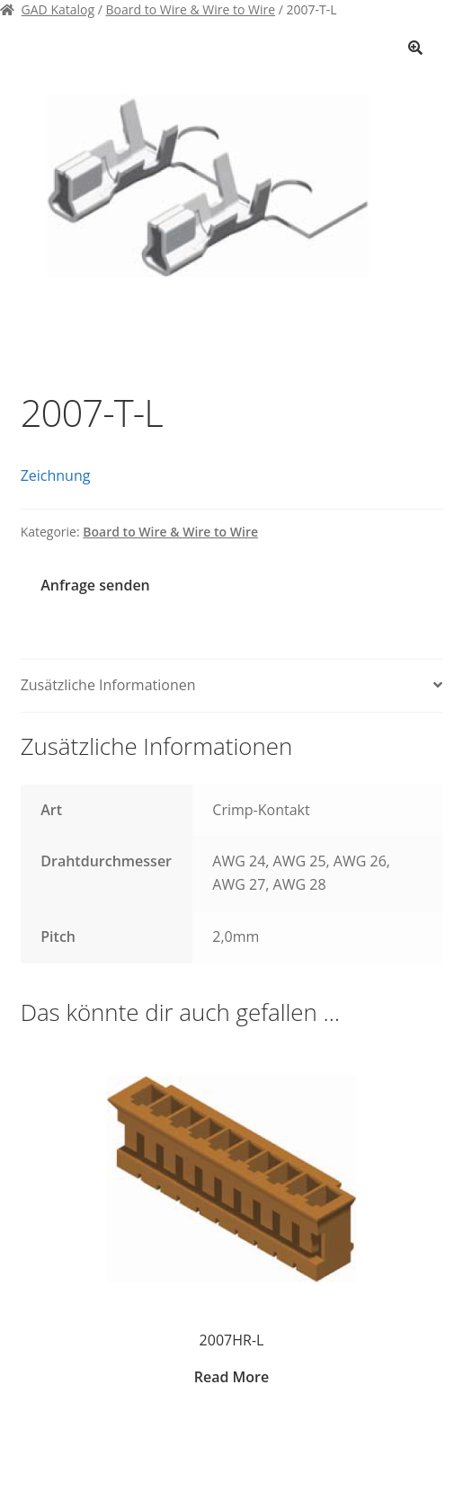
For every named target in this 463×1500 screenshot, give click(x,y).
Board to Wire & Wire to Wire (191, 9)
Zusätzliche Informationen (108, 685)
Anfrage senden (94, 585)
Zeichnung (56, 475)
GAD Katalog (58, 9)
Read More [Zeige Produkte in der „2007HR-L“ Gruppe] (231, 1377)
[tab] (232, 686)
